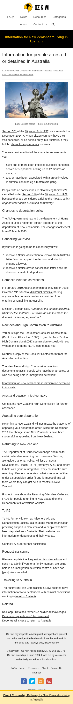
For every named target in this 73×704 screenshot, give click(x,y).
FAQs (10, 16)
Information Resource (42, 70)
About (23, 24)
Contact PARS (10, 543)
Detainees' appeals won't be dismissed (25, 616)
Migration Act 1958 (56, 194)
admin (17, 563)
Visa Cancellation (10, 74)
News (23, 16)
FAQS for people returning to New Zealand (28, 498)
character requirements (25, 144)
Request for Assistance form (45, 559)
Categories (59, 16)
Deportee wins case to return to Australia (26, 620)
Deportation (25, 70)
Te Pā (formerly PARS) (43, 464)
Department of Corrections (18, 503)
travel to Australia (25, 596)
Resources (39, 16)
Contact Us (40, 24)
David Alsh (41, 689)
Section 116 (29, 194)
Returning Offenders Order (48, 494)
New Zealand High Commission (36, 403)
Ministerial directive (41, 292)
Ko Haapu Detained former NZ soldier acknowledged (34, 612)
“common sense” (32, 222)
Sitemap (36, 672)
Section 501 (9, 131)
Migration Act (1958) (37, 131)
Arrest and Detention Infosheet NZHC (24, 395)
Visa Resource (26, 74)
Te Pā (5, 518)
